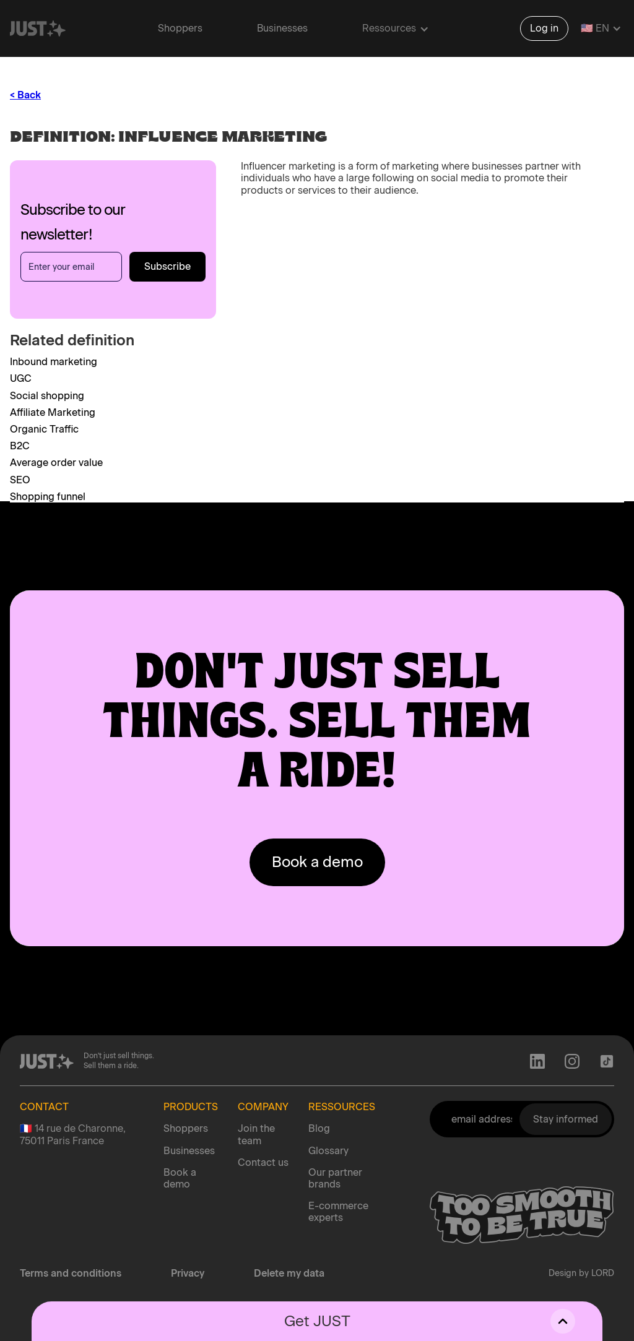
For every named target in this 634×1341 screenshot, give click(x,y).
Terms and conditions (70, 1273)
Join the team (256, 1134)
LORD (602, 1273)
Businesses (282, 28)
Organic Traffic (44, 429)
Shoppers (180, 28)
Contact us (263, 1162)
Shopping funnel (47, 496)
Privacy (187, 1273)
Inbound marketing (53, 362)
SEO (20, 480)
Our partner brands (335, 1178)
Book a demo (179, 1178)
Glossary (328, 1151)
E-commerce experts (338, 1211)
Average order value (56, 462)
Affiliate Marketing (52, 412)
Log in (544, 28)
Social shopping (47, 396)
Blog (319, 1128)
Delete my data (289, 1273)
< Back (25, 95)
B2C (20, 446)
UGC (21, 378)
